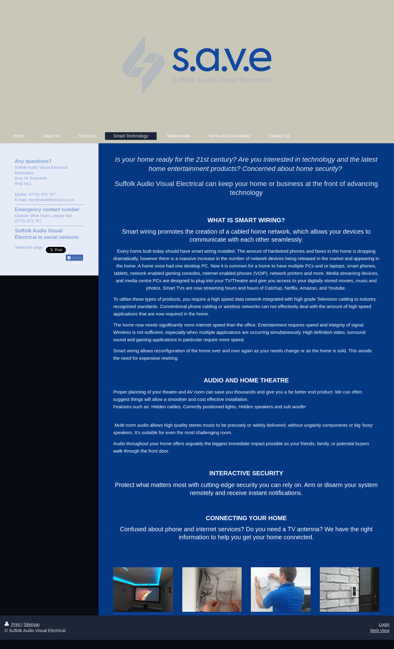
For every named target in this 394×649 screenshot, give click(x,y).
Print (13, 624)
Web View (379, 630)
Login (384, 624)
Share (74, 258)
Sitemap (31, 624)
